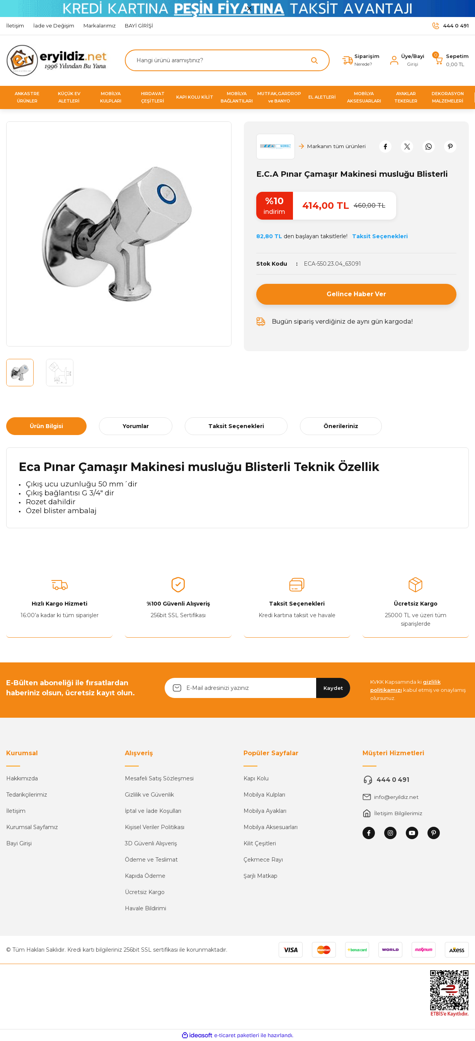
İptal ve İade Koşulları (153, 810)
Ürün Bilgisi (46, 426)
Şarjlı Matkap (260, 875)
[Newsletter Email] (257, 688)
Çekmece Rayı (263, 859)
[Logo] (59, 60)
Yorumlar (136, 426)
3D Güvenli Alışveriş (151, 843)
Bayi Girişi (19, 843)
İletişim (16, 810)
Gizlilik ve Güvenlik (149, 794)
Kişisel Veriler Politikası (154, 827)
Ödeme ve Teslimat (151, 859)
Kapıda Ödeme (145, 875)
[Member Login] (406, 60)
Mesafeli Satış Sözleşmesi (159, 778)
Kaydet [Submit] (333, 688)
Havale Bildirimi (145, 908)
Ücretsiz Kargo (145, 892)
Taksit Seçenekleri (236, 426)
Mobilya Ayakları (264, 810)
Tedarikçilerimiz (26, 794)
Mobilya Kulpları (264, 794)
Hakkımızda (22, 778)
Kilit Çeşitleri (259, 843)
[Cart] (451, 60)
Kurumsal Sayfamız (32, 827)
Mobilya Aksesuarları (270, 827)
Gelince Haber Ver (356, 294)
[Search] (226, 60)
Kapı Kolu (256, 778)
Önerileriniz (340, 426)
